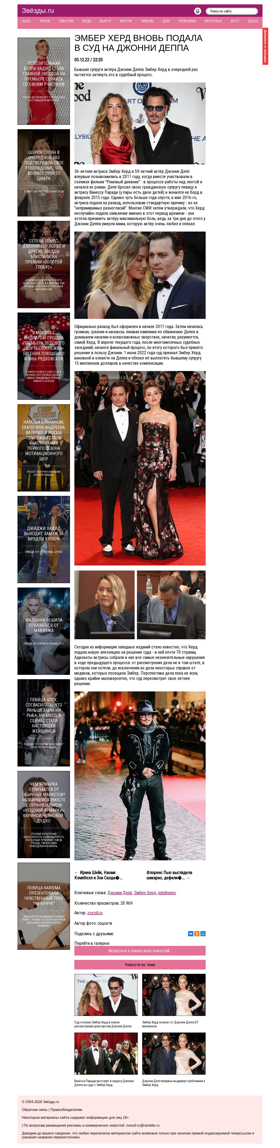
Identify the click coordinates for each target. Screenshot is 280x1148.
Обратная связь (35, 1110)
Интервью (213, 21)
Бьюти (105, 21)
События (66, 21)
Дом (166, 21)
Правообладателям (66, 1110)
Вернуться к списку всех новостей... (140, 950)
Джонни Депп (119, 892)
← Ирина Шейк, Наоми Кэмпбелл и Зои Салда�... (98, 875)
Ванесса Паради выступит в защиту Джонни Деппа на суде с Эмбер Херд (104, 1083)
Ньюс (26, 21)
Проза (45, 21)
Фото (235, 21)
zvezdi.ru (95, 912)
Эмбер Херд (145, 892)
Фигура (126, 21)
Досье (253, 21)
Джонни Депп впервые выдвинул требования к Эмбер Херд (173, 1083)
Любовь (147, 21)
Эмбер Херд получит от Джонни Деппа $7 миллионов (170, 1024)
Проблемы (187, 21)
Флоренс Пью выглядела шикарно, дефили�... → (169, 875)
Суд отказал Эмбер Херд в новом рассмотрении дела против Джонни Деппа (102, 1024)
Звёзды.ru (38, 10)
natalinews (167, 892)
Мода (86, 21)
